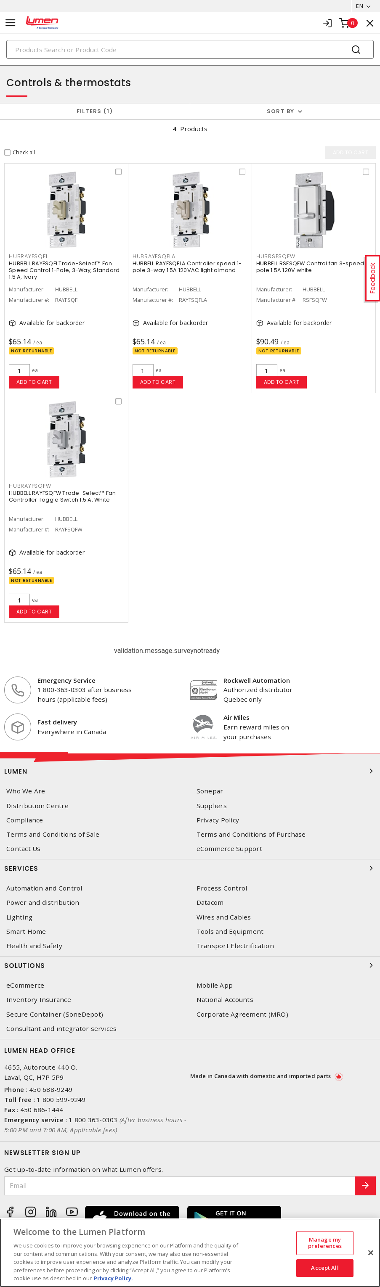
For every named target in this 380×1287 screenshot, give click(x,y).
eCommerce (25, 985)
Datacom (210, 902)
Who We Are (25, 791)
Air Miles (236, 717)
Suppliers (212, 806)
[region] (190, 1252)
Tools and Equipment (230, 932)
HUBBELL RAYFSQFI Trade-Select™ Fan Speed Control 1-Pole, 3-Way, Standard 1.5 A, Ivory (64, 270)
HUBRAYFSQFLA (154, 256)
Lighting (19, 917)
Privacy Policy (218, 820)
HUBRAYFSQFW (30, 485)
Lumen (190, 771)
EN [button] (359, 6)
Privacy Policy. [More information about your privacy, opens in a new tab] (113, 1278)
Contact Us (23, 849)
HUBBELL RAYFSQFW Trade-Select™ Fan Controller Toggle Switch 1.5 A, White (62, 496)
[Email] (179, 1185)
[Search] (190, 49)
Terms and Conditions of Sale (52, 834)
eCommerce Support (229, 849)
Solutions (190, 965)
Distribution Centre (37, 806)
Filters (95, 111)
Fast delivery (57, 722)
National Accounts (225, 1000)
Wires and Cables (224, 917)
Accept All (324, 1267)
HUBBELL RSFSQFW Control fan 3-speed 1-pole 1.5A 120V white (313, 267)
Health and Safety (34, 946)
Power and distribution (43, 902)
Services (190, 868)
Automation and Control (44, 888)
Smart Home (26, 932)
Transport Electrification (235, 946)
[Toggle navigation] (10, 23)
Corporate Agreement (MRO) (242, 1014)
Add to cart (34, 382)
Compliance (24, 820)
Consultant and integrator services (61, 1029)
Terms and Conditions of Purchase (251, 834)
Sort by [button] (281, 111)
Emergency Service (66, 680)
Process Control (222, 888)
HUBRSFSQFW (275, 256)
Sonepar (210, 791)
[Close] (370, 1252)
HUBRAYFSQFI (28, 256)
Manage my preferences (324, 1243)
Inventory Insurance (38, 1000)
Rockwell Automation (256, 680)
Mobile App (215, 985)
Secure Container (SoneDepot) (54, 1014)
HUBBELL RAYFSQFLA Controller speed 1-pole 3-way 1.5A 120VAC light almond (187, 267)
